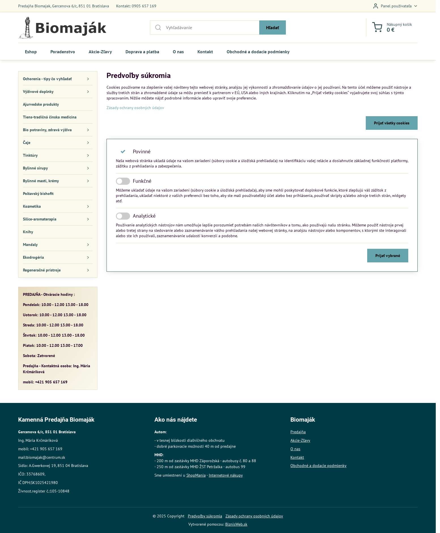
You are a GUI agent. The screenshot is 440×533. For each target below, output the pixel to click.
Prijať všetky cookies (391, 123)
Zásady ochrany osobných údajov (135, 107)
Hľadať (272, 27)
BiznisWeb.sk (236, 524)
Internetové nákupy (226, 475)
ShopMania (196, 475)
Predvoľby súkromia (205, 516)
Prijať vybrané (387, 255)
